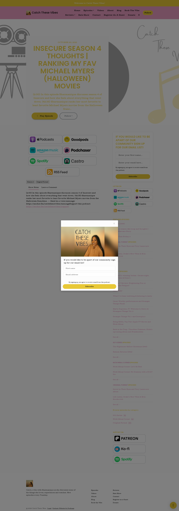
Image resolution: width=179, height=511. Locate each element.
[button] (114, 223)
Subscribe (89, 286)
